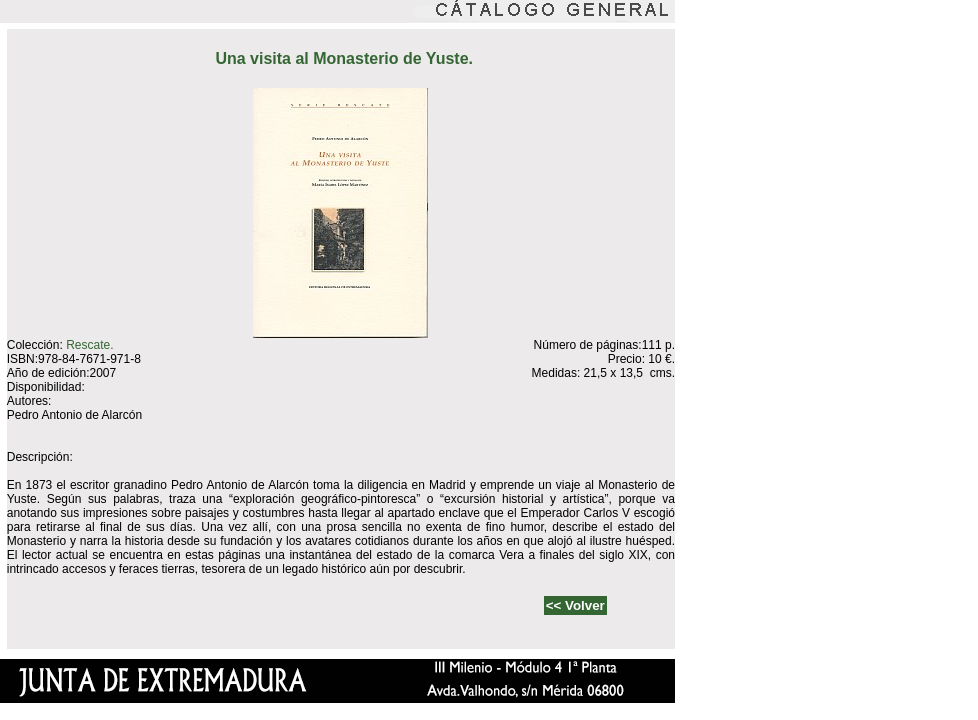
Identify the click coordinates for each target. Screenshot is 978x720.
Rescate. (89, 345)
